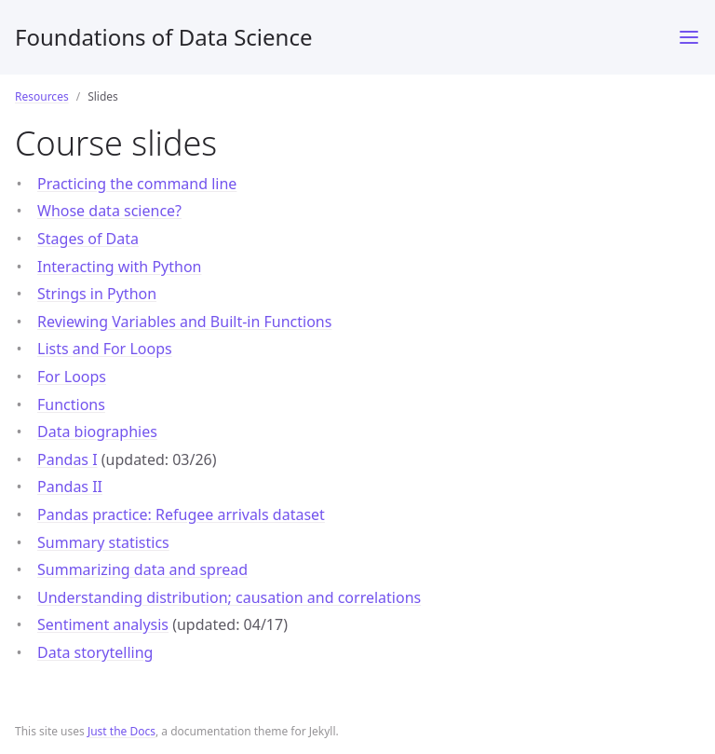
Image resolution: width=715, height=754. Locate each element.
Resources (42, 96)
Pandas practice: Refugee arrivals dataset (181, 514)
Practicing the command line (136, 183)
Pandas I (67, 459)
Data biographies (97, 431)
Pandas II (69, 486)
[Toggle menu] (689, 37)
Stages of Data (88, 238)
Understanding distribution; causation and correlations (229, 597)
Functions (71, 404)
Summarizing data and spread (142, 569)
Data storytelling (95, 652)
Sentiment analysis (103, 624)
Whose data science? (109, 210)
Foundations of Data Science (164, 36)
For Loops (71, 376)
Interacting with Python (119, 266)
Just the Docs (121, 731)
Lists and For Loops (104, 348)
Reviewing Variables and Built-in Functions (184, 321)
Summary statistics (103, 542)
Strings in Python (96, 293)
